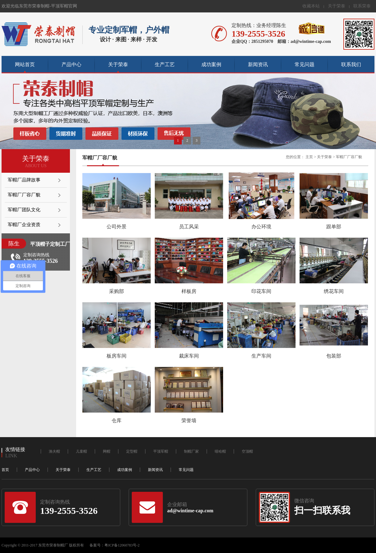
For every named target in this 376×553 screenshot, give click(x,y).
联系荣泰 (362, 6)
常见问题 (304, 64)
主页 (309, 157)
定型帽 (131, 451)
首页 (5, 470)
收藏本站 (311, 6)
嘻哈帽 (220, 451)
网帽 (106, 451)
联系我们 (351, 64)
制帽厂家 (191, 451)
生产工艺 (165, 64)
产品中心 (71, 64)
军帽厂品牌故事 (24, 179)
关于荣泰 (336, 6)
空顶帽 (247, 451)
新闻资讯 (258, 64)
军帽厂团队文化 (24, 209)
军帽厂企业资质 (24, 224)
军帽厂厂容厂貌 (24, 194)
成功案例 (211, 64)
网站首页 (25, 64)
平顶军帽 (160, 451)
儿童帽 (81, 451)
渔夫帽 (54, 451)
